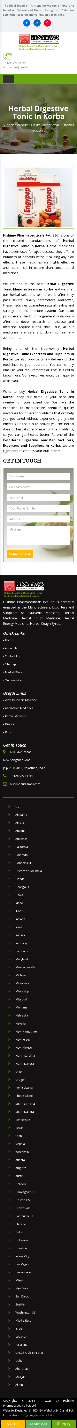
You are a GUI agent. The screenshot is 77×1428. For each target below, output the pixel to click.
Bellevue (21, 1184)
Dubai (19, 1361)
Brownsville (23, 1208)
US (17, 807)
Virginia (20, 1144)
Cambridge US (24, 1216)
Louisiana (21, 951)
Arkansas (21, 839)
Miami (19, 1280)
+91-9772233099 (14, 63)
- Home (8, 640)
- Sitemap (9, 664)
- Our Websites (13, 680)
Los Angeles (23, 1272)
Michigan (21, 975)
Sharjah (20, 1377)
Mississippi (22, 991)
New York (21, 1288)
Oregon (20, 1080)
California (21, 847)
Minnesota (22, 983)
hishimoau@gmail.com (18, 67)
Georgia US (22, 887)
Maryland (21, 959)
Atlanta (20, 1160)
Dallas (19, 1232)
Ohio (18, 1072)
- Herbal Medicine (14, 716)
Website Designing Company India (31, 1415)
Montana (21, 1007)
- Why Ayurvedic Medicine (20, 700)
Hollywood (22, 1240)
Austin (19, 1176)
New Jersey (22, 1039)
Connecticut (23, 863)
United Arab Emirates (29, 1353)
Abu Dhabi (22, 1369)
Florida (19, 879)
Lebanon (21, 1336)
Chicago (20, 1224)
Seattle (20, 1304)
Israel (19, 1328)
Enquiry (63, 1424)
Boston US (22, 1200)
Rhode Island (24, 1096)
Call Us (13, 1424)
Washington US (25, 1312)
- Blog (7, 732)
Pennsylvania (24, 1088)
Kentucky (21, 943)
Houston (21, 1248)
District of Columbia (28, 871)
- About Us (10, 648)
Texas (19, 1128)
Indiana (20, 919)
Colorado (21, 855)
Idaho (19, 903)
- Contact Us (11, 656)
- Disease (9, 724)
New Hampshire (26, 1031)
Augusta (20, 1168)
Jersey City (22, 1256)
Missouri (21, 999)
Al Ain (19, 1385)
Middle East (23, 1320)
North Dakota (24, 1063)
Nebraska (21, 1015)
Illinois (19, 911)
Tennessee (22, 1120)
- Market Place (12, 672)
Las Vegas (22, 1264)
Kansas (20, 935)
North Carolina (25, 1055)
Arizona (20, 831)
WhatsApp (38, 1424)
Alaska (19, 823)
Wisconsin (22, 1152)
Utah (18, 1136)
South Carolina (25, 1104)
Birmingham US (25, 1192)
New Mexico (23, 1047)
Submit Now (19, 554)
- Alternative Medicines (18, 708)
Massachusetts (25, 967)
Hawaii (19, 895)
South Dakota (24, 1112)
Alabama (21, 815)
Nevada (20, 1023)
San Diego (22, 1296)
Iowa (18, 927)
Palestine (21, 1344)
